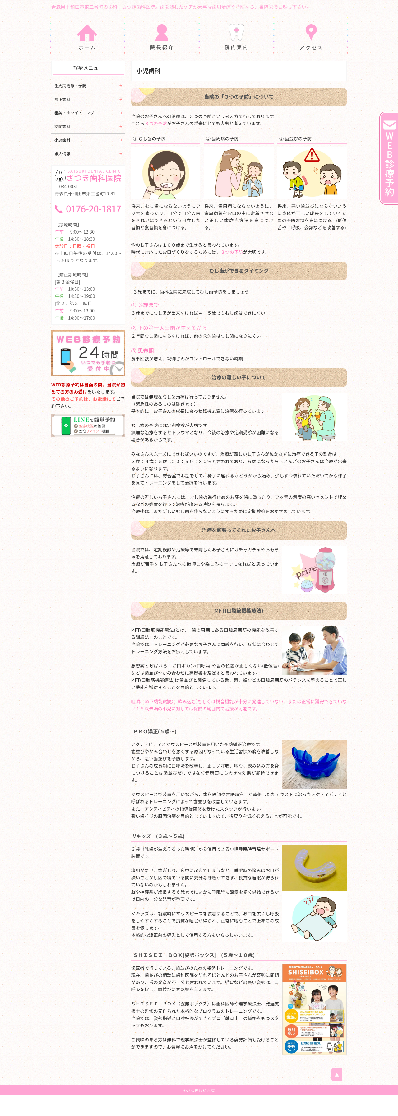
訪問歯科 (62, 147)
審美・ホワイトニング (74, 133)
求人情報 (62, 174)
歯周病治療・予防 (70, 106)
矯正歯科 (62, 120)
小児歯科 (62, 161)
